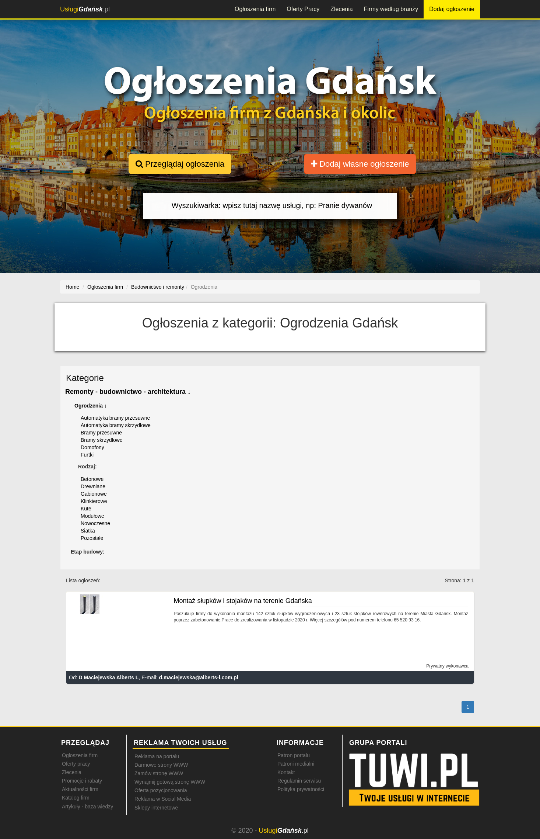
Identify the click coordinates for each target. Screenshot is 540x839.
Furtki (87, 455)
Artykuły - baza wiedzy (87, 806)
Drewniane (93, 486)
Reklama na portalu (156, 756)
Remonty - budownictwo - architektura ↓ (128, 391)
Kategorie (85, 378)
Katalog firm (76, 798)
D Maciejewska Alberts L (108, 677)
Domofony (92, 447)
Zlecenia (341, 9)
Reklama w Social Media (162, 799)
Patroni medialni (295, 764)
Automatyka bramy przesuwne (115, 418)
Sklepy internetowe (156, 808)
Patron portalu (293, 755)
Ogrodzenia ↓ (90, 406)
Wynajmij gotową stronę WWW (169, 782)
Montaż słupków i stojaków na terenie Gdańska (243, 600)
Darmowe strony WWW (161, 765)
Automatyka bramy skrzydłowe (116, 425)
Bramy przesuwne (101, 433)
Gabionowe (94, 494)
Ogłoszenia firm (255, 9)
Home (72, 287)
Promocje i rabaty (82, 781)
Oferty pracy (76, 764)
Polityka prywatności (300, 789)
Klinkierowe (94, 501)
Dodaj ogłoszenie (451, 9)
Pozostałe (92, 538)
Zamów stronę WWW (158, 773)
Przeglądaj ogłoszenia (180, 164)
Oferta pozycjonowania (160, 790)
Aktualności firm (80, 789)
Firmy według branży (391, 9)
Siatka (88, 531)
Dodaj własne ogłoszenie (360, 164)
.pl (85, 9)
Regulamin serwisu (299, 781)
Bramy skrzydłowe (102, 440)
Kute (86, 509)
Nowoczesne (95, 523)
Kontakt (286, 772)
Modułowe (92, 516)
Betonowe (92, 479)
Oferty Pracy (303, 9)
